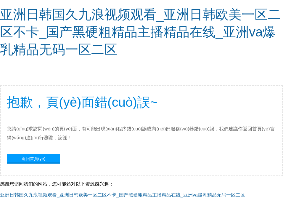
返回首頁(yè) (33, 158)
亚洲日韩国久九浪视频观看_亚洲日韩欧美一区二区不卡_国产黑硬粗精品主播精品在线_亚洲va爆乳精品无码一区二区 (140, 32)
